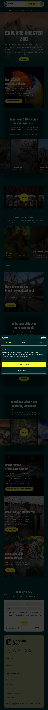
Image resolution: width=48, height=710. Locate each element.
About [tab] (40, 343)
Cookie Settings (24, 371)
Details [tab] (24, 343)
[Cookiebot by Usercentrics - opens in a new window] (38, 337)
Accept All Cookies (24, 364)
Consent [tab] (8, 343)
